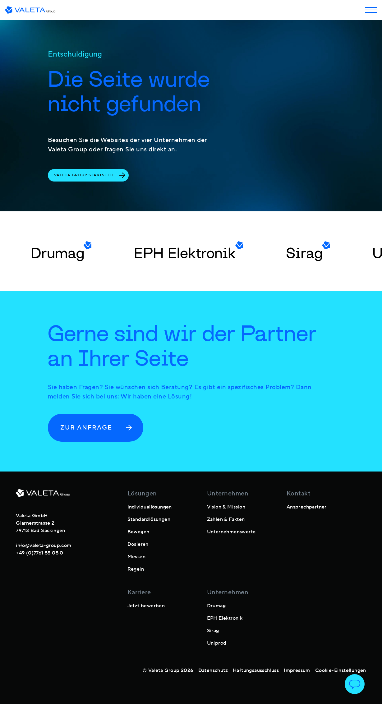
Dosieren (138, 544)
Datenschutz (213, 670)
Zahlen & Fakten (226, 519)
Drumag (216, 606)
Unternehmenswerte (231, 532)
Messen (136, 557)
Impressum (297, 670)
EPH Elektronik (225, 618)
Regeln (135, 569)
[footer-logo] (43, 495)
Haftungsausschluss (256, 670)
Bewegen (138, 532)
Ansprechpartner (307, 507)
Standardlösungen (148, 519)
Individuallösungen (149, 507)
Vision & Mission (226, 507)
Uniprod (217, 643)
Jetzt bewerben (146, 606)
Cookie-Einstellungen (340, 670)
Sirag (213, 631)
